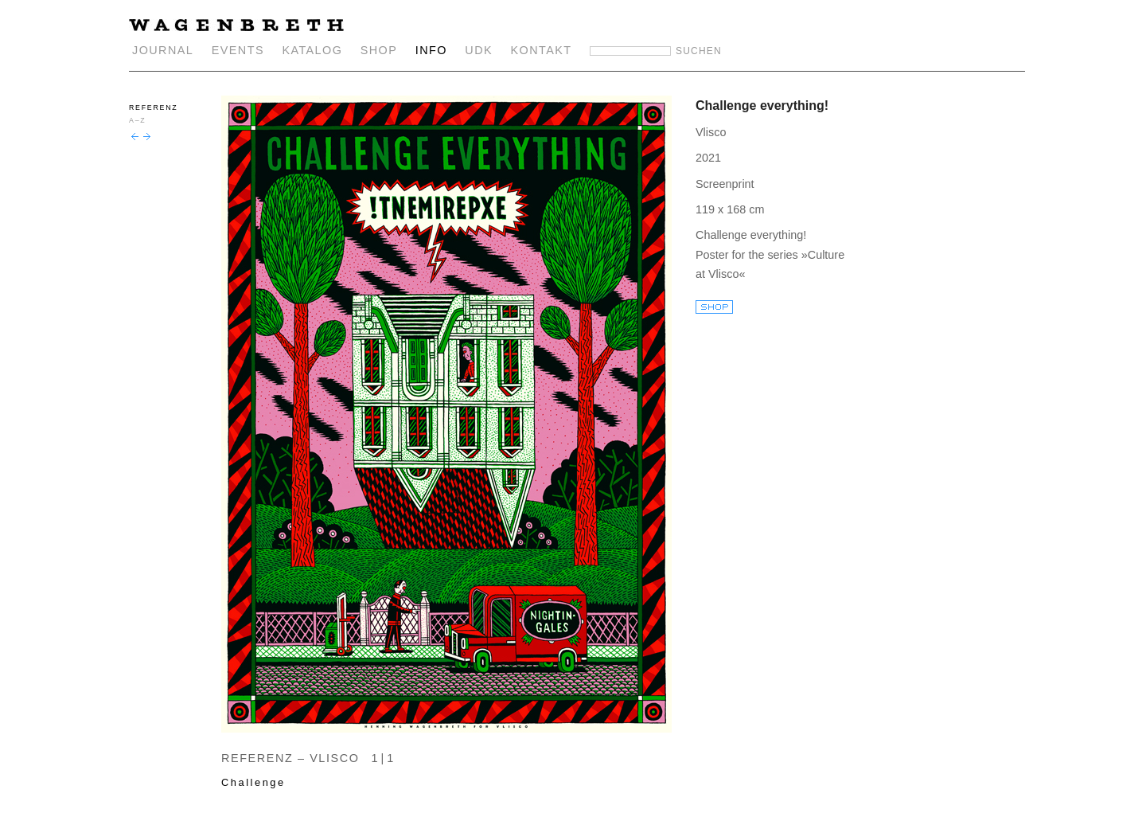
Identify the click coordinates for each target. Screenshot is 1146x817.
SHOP (379, 50)
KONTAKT (541, 50)
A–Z (137, 120)
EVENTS (238, 50)
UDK (479, 50)
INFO (431, 50)
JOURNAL (162, 50)
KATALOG (312, 50)
